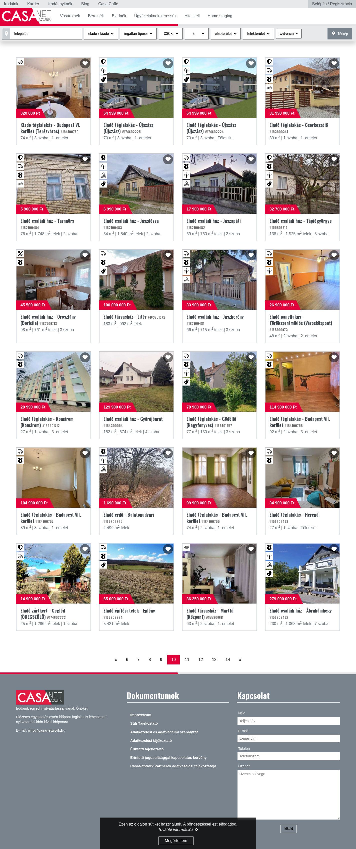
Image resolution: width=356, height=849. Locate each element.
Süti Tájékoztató (144, 723)
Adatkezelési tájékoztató (151, 741)
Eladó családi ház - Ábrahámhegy (301, 613)
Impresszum (140, 715)
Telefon (244, 749)
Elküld (288, 829)
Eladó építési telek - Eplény (129, 613)
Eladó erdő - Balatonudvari (129, 517)
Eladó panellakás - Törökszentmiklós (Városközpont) (301, 322)
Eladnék (119, 16)
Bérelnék (96, 16)
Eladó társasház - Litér (134, 316)
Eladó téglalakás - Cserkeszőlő (299, 128)
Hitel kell (192, 16)
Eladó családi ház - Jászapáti (213, 223)
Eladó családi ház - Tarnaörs (47, 223)
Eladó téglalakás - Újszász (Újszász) (128, 128)
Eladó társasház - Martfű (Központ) (210, 613)
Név (241, 713)
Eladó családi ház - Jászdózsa (131, 223)
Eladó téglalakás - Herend (294, 517)
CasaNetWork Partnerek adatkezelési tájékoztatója (173, 766)
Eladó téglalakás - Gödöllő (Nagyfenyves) (211, 422)
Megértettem (176, 841)
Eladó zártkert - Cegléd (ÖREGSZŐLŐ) (43, 613)
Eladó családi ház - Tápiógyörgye (301, 223)
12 (200, 659)
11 (187, 659)
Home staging (220, 16)
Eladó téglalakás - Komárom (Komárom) (47, 422)
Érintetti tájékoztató (147, 749)
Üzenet (244, 766)
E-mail (243, 731)
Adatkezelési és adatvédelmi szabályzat (164, 732)
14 (228, 659)
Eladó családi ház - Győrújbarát (133, 422)
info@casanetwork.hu (47, 730)
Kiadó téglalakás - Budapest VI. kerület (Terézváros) (50, 128)
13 (214, 659)
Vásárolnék (70, 16)
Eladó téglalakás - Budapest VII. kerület (300, 422)
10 (173, 659)
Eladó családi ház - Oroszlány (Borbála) (48, 319)
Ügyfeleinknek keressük (155, 16)
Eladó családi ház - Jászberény (215, 319)
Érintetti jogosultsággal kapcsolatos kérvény (168, 758)
